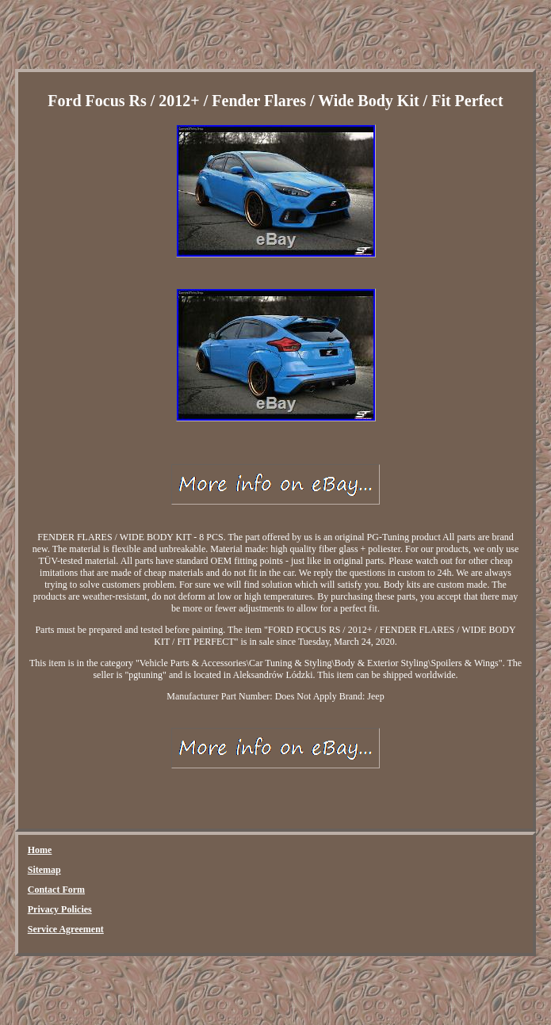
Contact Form (56, 889)
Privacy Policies (60, 909)
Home (40, 849)
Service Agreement (66, 929)
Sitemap (44, 869)
